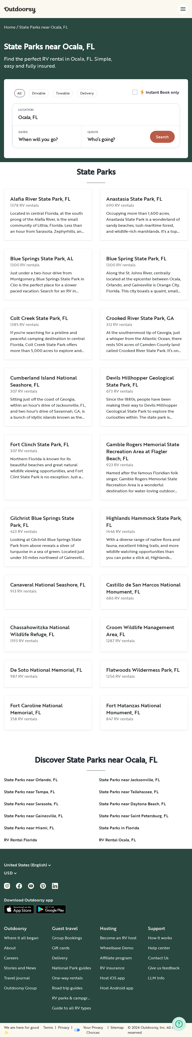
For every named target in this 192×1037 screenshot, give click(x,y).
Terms (48, 1027)
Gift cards (61, 948)
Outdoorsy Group (20, 988)
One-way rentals (67, 978)
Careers (11, 958)
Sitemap (117, 1027)
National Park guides (71, 968)
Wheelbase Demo (117, 948)
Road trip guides (67, 988)
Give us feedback (164, 968)
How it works (160, 938)
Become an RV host (118, 938)
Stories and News (20, 968)
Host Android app (116, 988)
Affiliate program (116, 958)
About (10, 948)
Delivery (60, 958)
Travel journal (17, 978)
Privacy (63, 1027)
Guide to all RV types (71, 1008)
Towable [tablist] (63, 93)
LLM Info (156, 978)
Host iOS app (112, 978)
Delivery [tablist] (87, 93)
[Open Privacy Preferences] (89, 1030)
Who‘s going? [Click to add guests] (101, 136)
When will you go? (38, 136)
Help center (159, 948)
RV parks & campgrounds (75, 998)
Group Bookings (67, 938)
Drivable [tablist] (39, 93)
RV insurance (112, 968)
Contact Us (158, 958)
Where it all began (21, 938)
